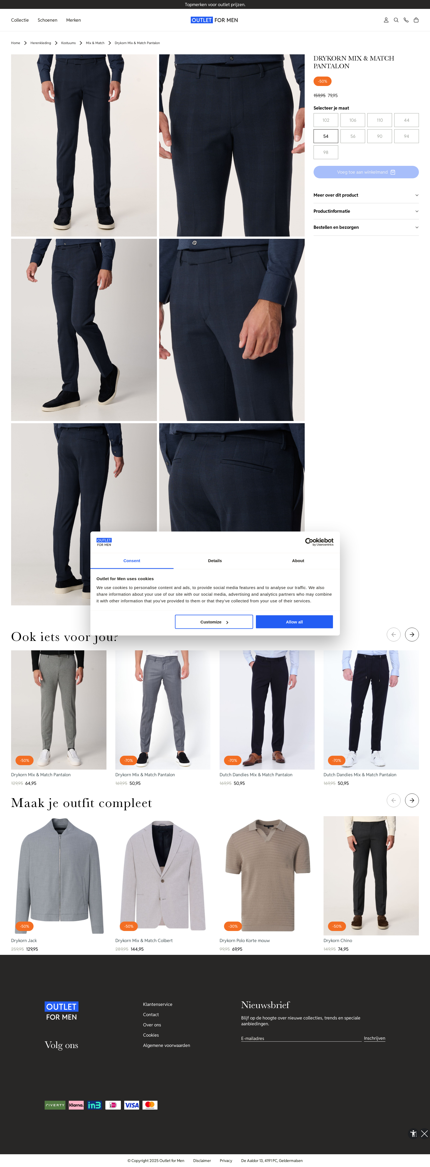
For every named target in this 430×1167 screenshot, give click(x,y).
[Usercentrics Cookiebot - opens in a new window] (309, 542)
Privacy (226, 1160)
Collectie (20, 20)
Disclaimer (202, 1160)
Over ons (152, 1025)
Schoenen (47, 20)
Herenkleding (40, 43)
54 (326, 136)
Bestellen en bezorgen (366, 227)
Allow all (294, 622)
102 (325, 120)
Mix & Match (95, 43)
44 (406, 120)
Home (15, 43)
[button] (396, 20)
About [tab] (298, 560)
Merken (73, 20)
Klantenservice (157, 1004)
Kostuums (68, 43)
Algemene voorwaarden (166, 1045)
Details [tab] (215, 560)
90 (379, 136)
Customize (214, 622)
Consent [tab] (131, 560)
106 (352, 120)
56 (352, 136)
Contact (151, 1015)
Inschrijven (374, 1038)
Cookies (151, 1035)
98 (326, 152)
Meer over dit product (366, 195)
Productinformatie (366, 211)
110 (380, 120)
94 (406, 136)
